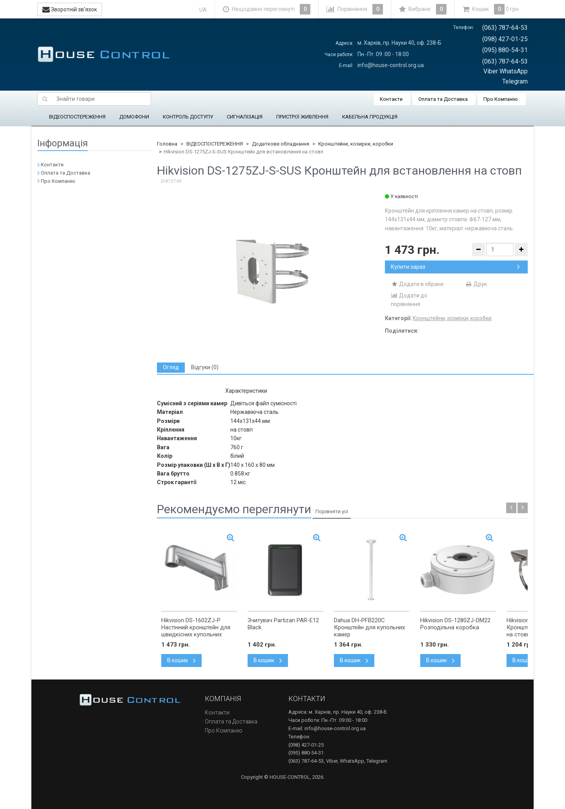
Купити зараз (455, 267)
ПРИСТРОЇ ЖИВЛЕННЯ (302, 117)
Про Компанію (500, 99)
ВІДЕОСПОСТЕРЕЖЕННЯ (77, 117)
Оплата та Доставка (443, 99)
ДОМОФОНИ (134, 117)
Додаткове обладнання (280, 144)
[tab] (171, 367)
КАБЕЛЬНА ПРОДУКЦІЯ (369, 117)
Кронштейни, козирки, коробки (355, 144)
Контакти (391, 99)
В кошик (181, 660)
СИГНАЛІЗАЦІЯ (244, 117)
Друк (476, 284)
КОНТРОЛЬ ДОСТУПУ (188, 117)
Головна (167, 144)
